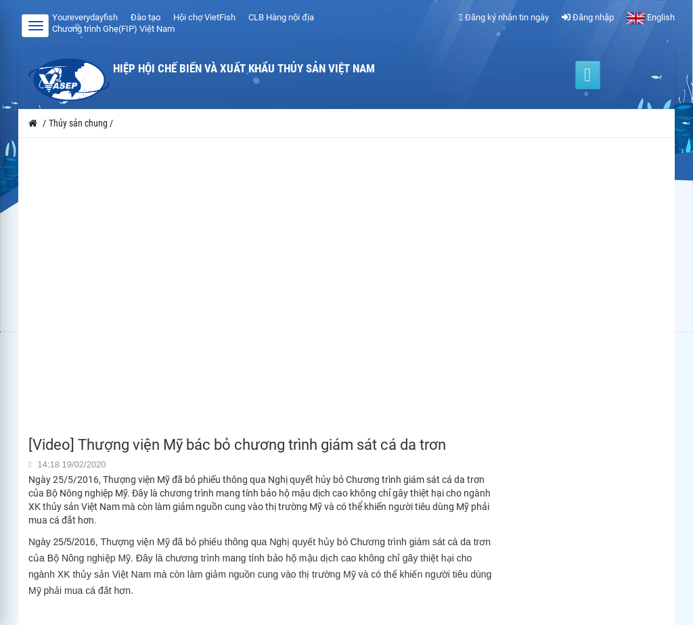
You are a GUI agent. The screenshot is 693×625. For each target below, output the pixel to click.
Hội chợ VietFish (204, 17)
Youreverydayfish (85, 17)
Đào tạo (145, 17)
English (651, 17)
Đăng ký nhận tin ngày (504, 17)
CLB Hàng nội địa (281, 17)
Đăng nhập (588, 17)
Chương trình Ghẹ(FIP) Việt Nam (113, 29)
